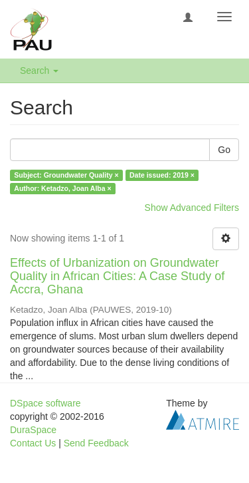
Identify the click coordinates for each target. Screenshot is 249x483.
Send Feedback (96, 443)
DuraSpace (33, 429)
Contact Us (33, 443)
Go (224, 149)
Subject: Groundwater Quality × (66, 175)
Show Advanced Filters (192, 207)
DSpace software (45, 403)
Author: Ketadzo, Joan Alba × (62, 188)
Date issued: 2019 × (162, 175)
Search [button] (39, 70)
